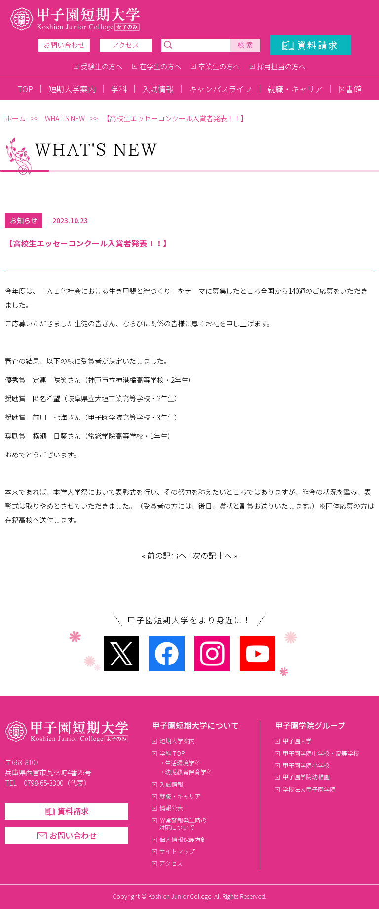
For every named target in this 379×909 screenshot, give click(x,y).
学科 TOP (172, 753)
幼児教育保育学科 (188, 772)
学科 (119, 89)
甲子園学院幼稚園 (306, 776)
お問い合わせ (64, 45)
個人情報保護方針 (183, 839)
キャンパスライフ (220, 89)
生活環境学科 (182, 762)
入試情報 (158, 89)
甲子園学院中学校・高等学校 (320, 753)
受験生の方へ (101, 66)
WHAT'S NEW (65, 118)
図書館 (350, 89)
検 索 (245, 45)
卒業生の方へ (219, 66)
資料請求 (318, 44)
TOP (25, 89)
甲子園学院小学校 (306, 765)
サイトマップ (177, 851)
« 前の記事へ (164, 555)
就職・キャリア (295, 89)
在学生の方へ (160, 66)
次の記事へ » (214, 555)
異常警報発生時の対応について (183, 823)
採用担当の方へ (281, 66)
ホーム (15, 118)
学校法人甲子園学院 (309, 789)
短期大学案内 (72, 89)
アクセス (125, 45)
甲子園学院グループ (310, 725)
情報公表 (171, 808)
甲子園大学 (297, 740)
